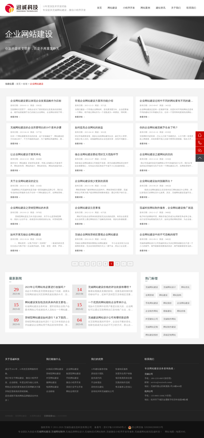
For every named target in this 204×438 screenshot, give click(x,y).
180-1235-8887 (157, 378)
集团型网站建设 (73, 373)
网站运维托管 (72, 391)
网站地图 (169, 432)
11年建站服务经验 (99, 369)
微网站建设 (51, 382)
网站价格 (181, 311)
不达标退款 (96, 382)
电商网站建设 (52, 387)
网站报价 (167, 303)
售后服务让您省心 (123, 387)
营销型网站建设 (53, 373)
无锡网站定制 (152, 327)
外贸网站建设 (52, 378)
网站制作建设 (169, 327)
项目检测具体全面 (123, 378)
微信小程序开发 (73, 382)
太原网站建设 (35, 416)
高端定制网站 (169, 335)
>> (130, 264)
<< (74, 264)
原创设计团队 (97, 373)
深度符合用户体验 (123, 373)
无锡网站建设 (152, 287)
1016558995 (62, 416)
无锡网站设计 (169, 287)
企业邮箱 (50, 391)
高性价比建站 (97, 387)
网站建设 (112, 8)
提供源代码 (96, 378)
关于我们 (176, 8)
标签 (25, 84)
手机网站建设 (152, 303)
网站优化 (185, 287)
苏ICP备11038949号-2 (115, 427)
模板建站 (167, 311)
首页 (99, 8)
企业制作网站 (152, 311)
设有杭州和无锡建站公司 (102, 391)
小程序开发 (129, 8)
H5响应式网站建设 (54, 369)
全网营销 (150, 295)
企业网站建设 (183, 303)
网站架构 (177, 295)
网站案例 (145, 8)
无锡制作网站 (169, 319)
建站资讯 (160, 8)
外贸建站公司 (152, 319)
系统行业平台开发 (74, 387)
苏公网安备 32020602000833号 (145, 427)
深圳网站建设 (21, 416)
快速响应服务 (121, 369)
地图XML (181, 432)
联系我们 (191, 8)
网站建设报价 (152, 335)
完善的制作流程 (122, 382)
